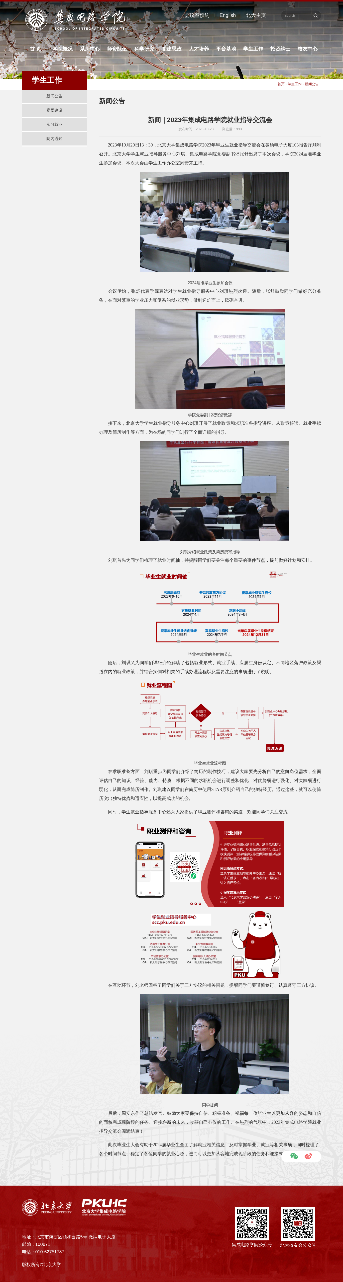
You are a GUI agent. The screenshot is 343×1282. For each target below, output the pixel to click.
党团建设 (54, 110)
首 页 (35, 49)
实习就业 (54, 124)
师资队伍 (117, 49)
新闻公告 (54, 96)
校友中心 (308, 49)
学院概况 (63, 49)
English (228, 15)
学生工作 (253, 49)
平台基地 (226, 49)
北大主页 (256, 15)
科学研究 (144, 49)
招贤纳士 (280, 49)
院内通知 (54, 139)
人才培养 (199, 49)
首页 (281, 84)
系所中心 (90, 49)
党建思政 (172, 49)
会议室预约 (197, 15)
